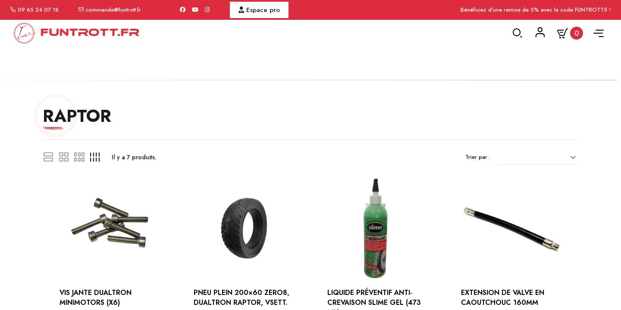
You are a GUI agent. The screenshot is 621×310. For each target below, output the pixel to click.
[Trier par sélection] (541, 209)
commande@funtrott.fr (113, 10)
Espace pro (259, 10)
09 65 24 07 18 (38, 10)
